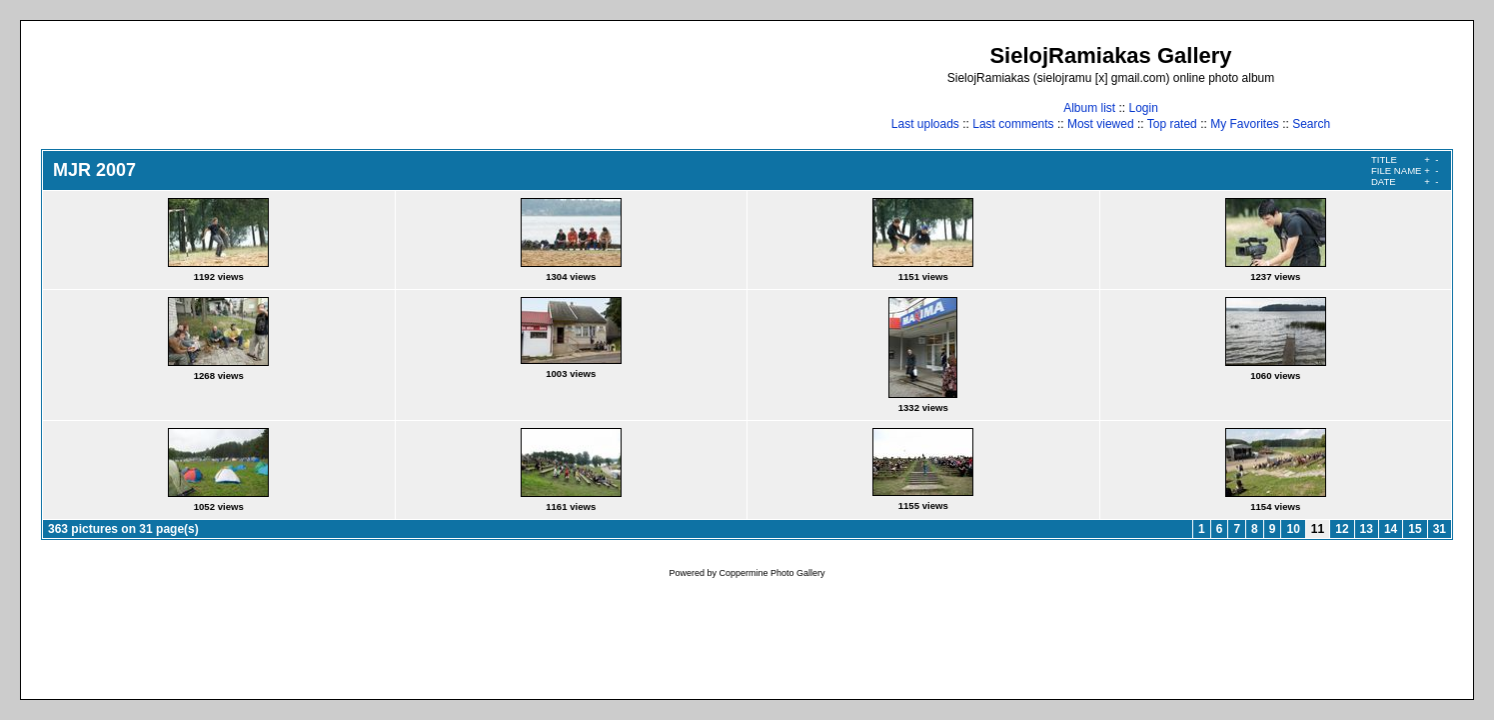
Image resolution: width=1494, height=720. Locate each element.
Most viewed (1100, 124)
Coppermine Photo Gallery (771, 573)
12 (1341, 529)
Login (1142, 108)
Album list (1089, 108)
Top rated (1172, 124)
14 (1390, 529)
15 (1414, 529)
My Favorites (1244, 124)
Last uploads (925, 124)
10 (1292, 529)
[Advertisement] (404, 87)
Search (1311, 124)
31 (1439, 529)
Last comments (1012, 124)
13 (1366, 529)
